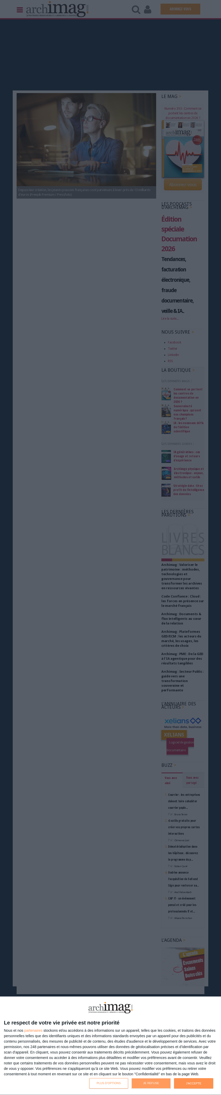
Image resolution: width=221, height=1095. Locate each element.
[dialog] (110, 1046)
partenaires (33, 1030)
